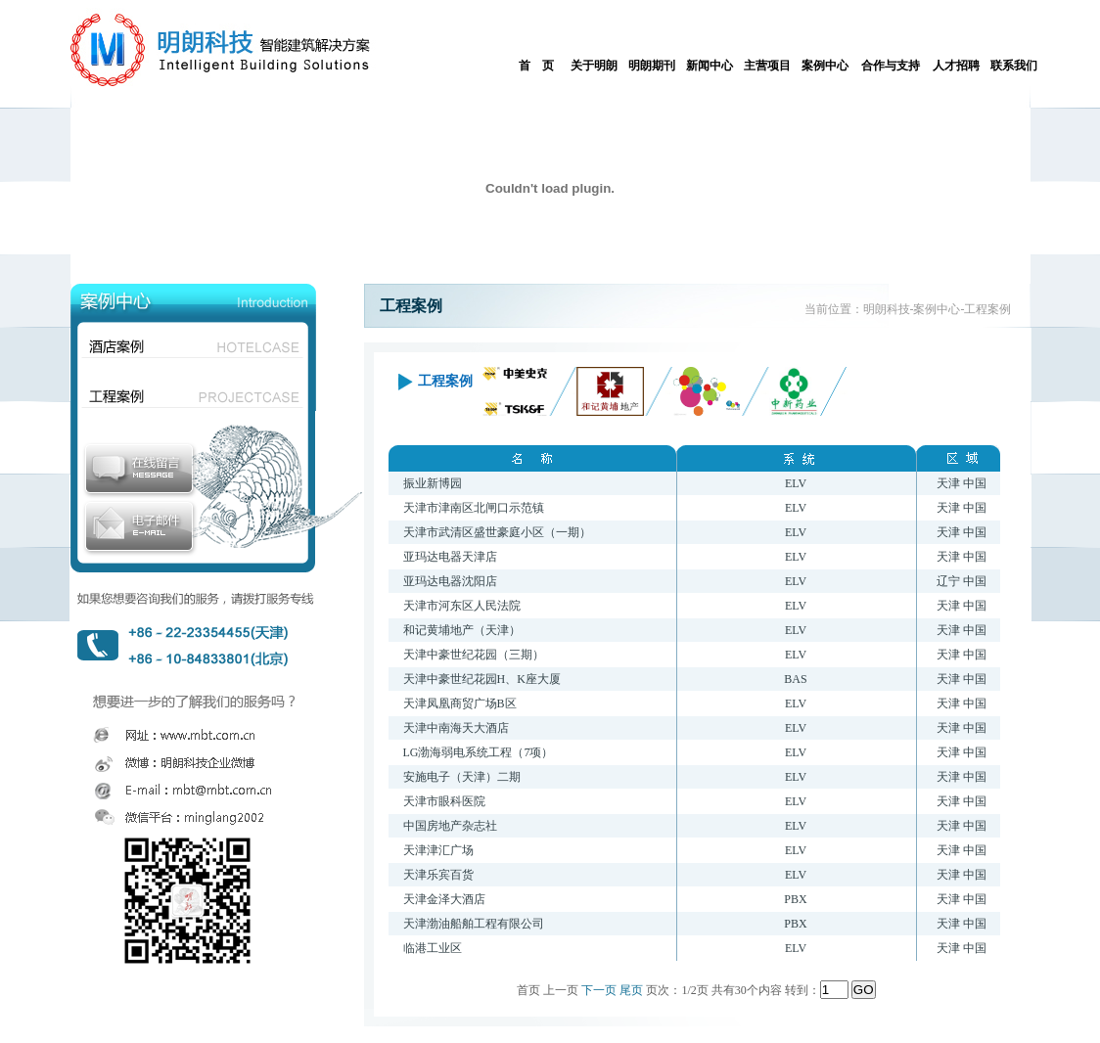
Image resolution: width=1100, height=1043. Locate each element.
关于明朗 (594, 65)
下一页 (599, 990)
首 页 (536, 65)
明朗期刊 (651, 65)
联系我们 (1013, 65)
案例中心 (825, 65)
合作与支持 (890, 65)
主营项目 (767, 65)
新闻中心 (709, 65)
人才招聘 (956, 65)
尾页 (631, 990)
